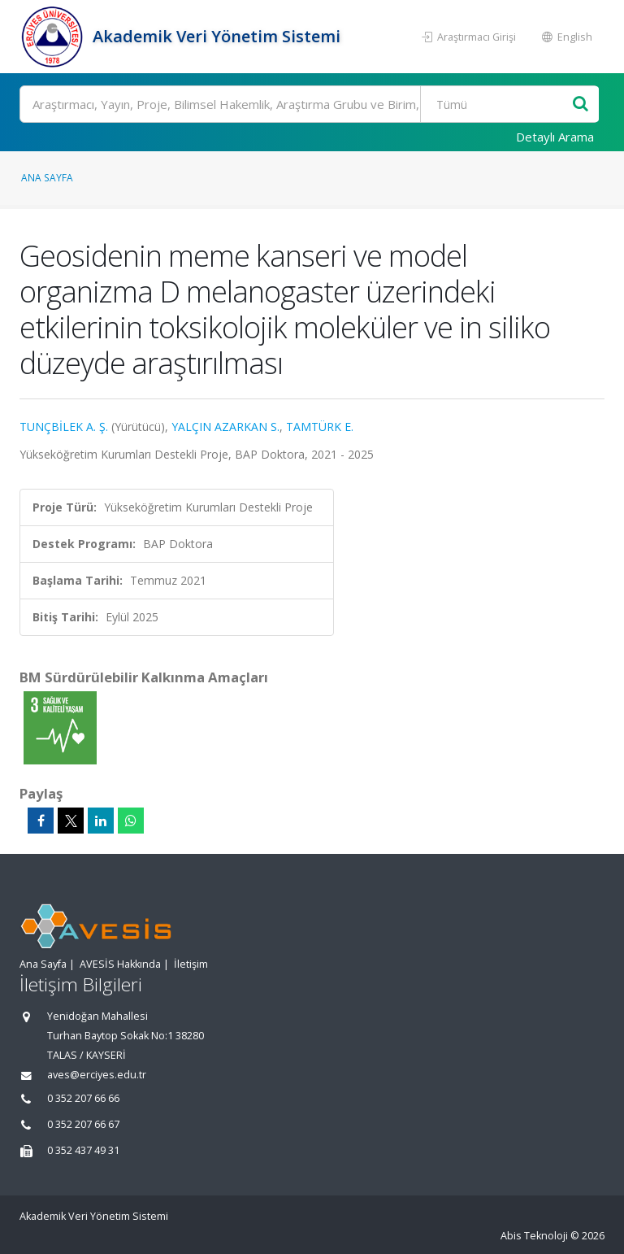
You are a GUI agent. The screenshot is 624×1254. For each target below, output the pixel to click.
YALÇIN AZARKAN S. (225, 426)
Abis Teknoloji (534, 1236)
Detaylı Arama (555, 136)
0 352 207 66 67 (83, 1124)
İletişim (191, 964)
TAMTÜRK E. (319, 426)
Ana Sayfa (47, 177)
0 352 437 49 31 (83, 1150)
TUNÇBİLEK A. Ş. (64, 426)
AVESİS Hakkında (120, 964)
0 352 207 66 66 (83, 1098)
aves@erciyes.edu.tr (96, 1075)
